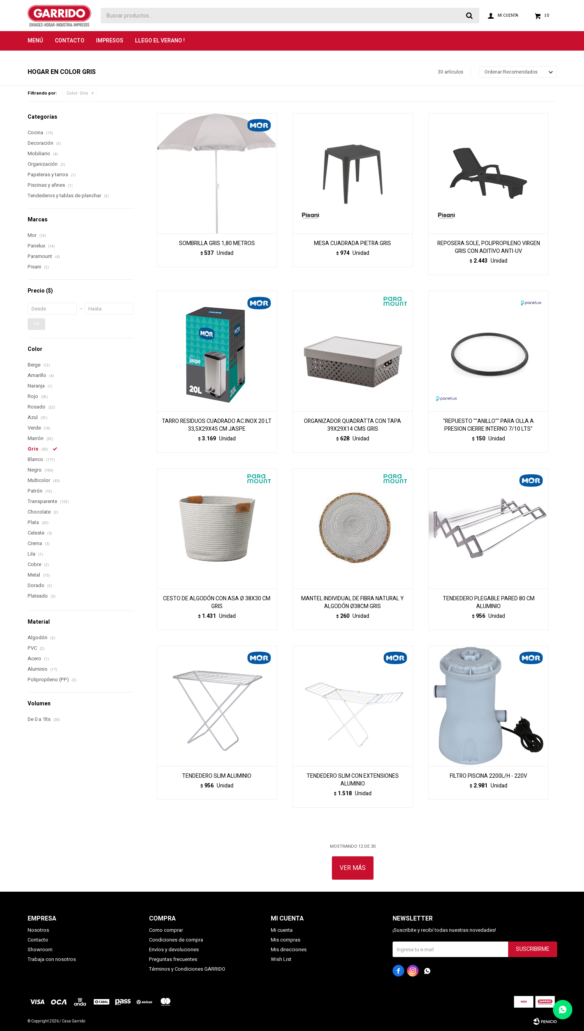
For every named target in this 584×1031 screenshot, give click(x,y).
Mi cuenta (282, 930)
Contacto (69, 41)
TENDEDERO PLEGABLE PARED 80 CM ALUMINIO (489, 602)
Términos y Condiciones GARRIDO (187, 969)
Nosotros (38, 930)
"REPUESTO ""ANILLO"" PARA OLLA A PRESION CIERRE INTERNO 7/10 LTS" (488, 425)
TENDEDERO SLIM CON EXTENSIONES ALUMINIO (353, 780)
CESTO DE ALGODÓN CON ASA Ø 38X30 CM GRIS (216, 602)
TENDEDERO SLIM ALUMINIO (216, 776)
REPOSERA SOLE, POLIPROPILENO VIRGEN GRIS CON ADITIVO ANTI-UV (488, 247)
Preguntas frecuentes (173, 959)
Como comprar (166, 930)
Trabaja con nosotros (52, 959)
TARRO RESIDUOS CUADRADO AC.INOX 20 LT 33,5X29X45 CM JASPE (217, 425)
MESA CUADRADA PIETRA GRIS (352, 243)
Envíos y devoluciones (174, 949)
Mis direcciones (289, 949)
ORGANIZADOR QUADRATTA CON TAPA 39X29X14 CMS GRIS (352, 425)
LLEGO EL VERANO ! (160, 41)
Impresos (109, 41)
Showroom (40, 949)
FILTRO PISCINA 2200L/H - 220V (488, 776)
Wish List (281, 959)
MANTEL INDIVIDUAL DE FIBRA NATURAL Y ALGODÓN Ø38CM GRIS (352, 602)
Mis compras (285, 939)
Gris (77, 93)
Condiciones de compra (176, 939)
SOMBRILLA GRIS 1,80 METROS (217, 243)
